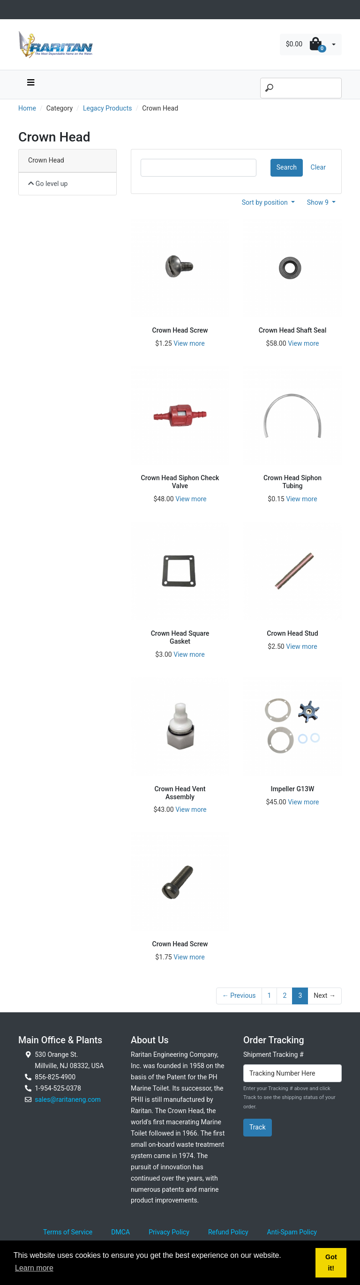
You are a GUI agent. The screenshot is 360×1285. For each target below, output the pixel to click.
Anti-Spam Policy (292, 1232)
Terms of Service (67, 1232)
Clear (318, 167)
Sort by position (266, 202)
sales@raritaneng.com (68, 1099)
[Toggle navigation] (23, 9)
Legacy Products (107, 108)
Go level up (48, 183)
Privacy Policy (169, 1232)
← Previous (239, 995)
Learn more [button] (34, 1268)
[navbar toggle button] (30, 84)
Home (27, 108)
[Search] (301, 88)
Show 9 (318, 202)
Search (287, 167)
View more (188, 343)
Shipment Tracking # (273, 1054)
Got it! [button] (331, 1262)
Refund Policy (228, 1232)
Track (257, 1127)
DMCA (120, 1232)
